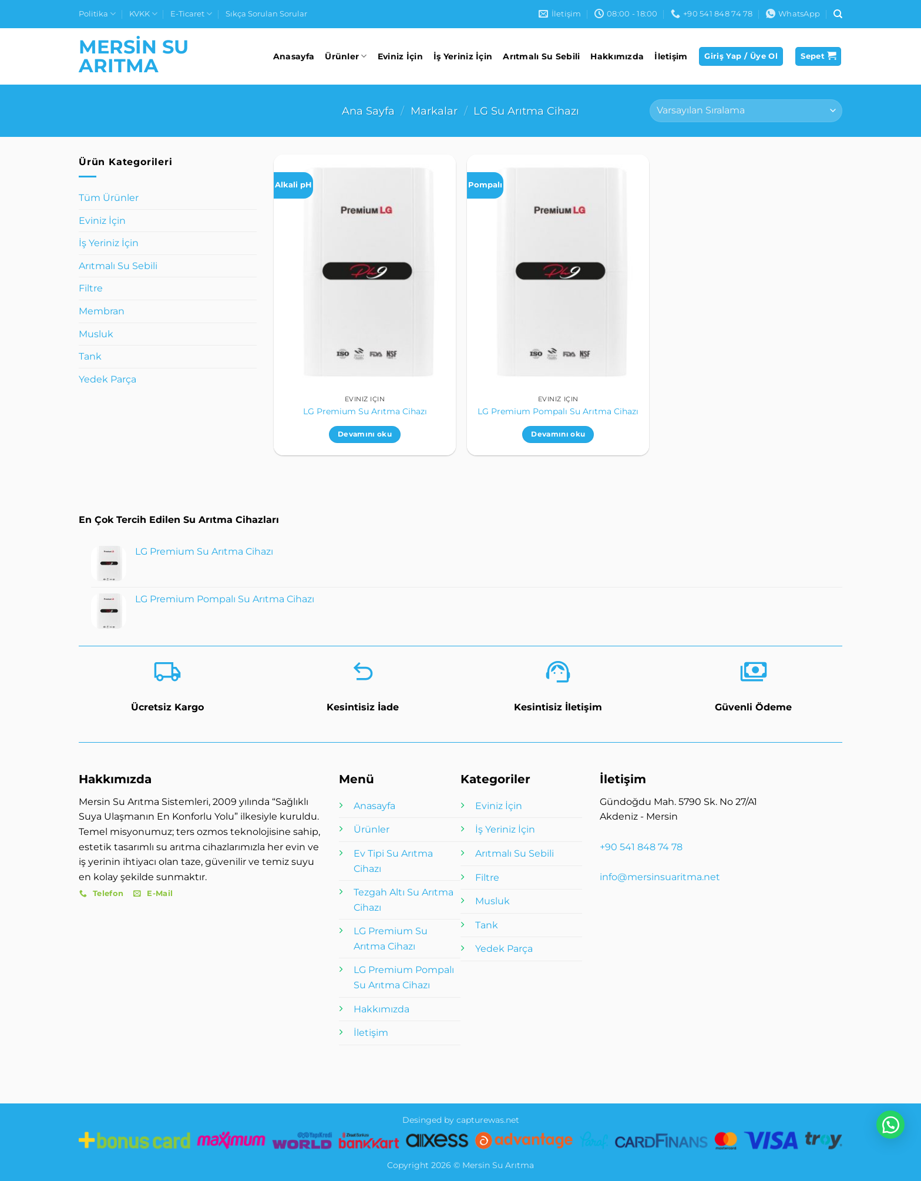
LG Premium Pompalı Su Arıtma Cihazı (558, 411)
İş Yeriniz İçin (462, 56)
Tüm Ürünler (109, 197)
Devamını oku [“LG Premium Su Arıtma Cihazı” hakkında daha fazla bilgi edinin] (365, 434)
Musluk (96, 334)
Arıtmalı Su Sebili (541, 56)
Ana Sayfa (368, 111)
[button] (741, 56)
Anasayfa (293, 56)
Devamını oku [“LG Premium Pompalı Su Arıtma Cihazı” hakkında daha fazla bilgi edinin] (558, 434)
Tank (90, 356)
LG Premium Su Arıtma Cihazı (365, 411)
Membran (102, 311)
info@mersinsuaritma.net (660, 877)
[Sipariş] (746, 110)
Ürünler (346, 56)
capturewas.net (487, 1120)
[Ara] (837, 14)
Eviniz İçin (400, 56)
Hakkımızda (617, 56)
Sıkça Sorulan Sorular (266, 13)
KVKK (143, 13)
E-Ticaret (191, 13)
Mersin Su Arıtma (134, 56)
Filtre (91, 288)
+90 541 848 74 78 (641, 847)
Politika (97, 13)
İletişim (670, 56)
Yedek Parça (107, 379)
